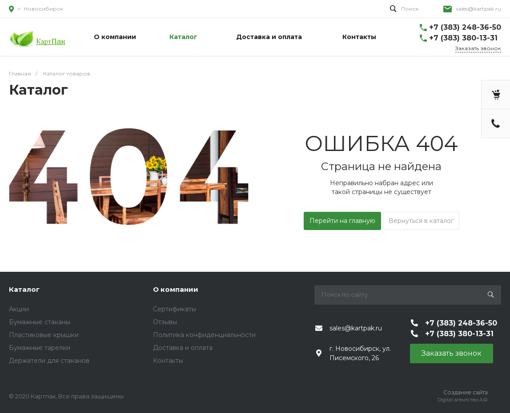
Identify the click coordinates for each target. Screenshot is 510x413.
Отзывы (165, 322)
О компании (175, 289)
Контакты (168, 361)
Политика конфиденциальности (204, 335)
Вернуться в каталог (421, 221)
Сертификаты (174, 309)
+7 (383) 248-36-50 (465, 27)
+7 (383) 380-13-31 (463, 38)
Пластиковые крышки (44, 335)
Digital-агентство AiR (463, 400)
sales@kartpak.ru (478, 8)
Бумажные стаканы (39, 322)
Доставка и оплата (183, 348)
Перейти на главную (342, 221)
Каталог (24, 289)
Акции (19, 309)
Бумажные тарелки (39, 348)
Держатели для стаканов (49, 361)
